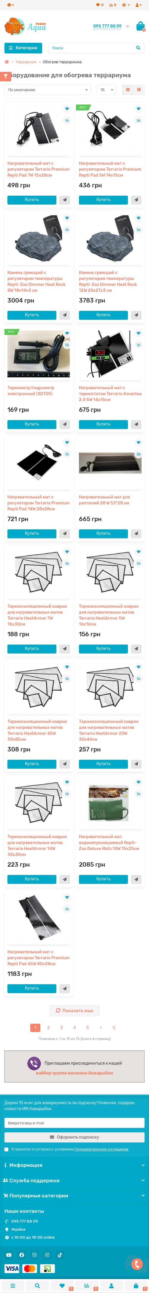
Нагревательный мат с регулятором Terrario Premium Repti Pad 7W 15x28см (38, 169)
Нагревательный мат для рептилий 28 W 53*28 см (104, 500)
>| (113, 1027)
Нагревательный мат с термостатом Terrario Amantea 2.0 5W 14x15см (110, 393)
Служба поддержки (74, 1180)
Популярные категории (74, 1195)
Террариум (25, 62)
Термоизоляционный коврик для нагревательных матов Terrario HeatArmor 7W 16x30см (37, 615)
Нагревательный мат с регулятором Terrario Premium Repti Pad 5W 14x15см (110, 169)
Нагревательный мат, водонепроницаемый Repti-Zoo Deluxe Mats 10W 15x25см (109, 842)
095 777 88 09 (24, 1221)
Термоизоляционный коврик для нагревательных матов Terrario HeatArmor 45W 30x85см (37, 730)
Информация (74, 1165)
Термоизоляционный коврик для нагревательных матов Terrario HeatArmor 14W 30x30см (37, 845)
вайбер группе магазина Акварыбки (74, 1073)
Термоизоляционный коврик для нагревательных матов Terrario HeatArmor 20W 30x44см (109, 730)
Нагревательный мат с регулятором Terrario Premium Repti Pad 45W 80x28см (38, 957)
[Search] (96, 48)
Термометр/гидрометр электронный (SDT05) (30, 390)
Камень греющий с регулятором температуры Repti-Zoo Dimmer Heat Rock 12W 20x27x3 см (108, 281)
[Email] (74, 1123)
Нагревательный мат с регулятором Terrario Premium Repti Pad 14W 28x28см (38, 503)
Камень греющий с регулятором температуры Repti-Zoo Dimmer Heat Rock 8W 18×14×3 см (36, 281)
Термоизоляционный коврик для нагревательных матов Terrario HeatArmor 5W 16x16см (109, 615)
